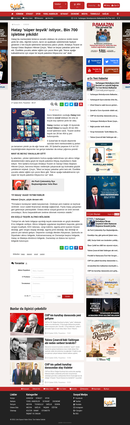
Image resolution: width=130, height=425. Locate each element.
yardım (42, 254)
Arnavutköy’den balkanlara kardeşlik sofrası (104, 266)
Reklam (12, 401)
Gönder (67, 296)
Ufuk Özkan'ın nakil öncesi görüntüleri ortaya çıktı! (104, 105)
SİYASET (29, 14)
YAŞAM (46, 407)
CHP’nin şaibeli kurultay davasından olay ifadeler (104, 261)
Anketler (49, 18)
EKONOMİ (75, 14)
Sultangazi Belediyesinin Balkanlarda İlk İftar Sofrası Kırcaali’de (98, 18)
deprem (29, 254)
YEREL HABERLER (50, 14)
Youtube (77, 404)
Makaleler (39, 18)
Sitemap (13, 410)
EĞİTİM (54, 407)
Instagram (78, 407)
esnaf (36, 254)
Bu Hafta (116, 214)
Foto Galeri (16, 18)
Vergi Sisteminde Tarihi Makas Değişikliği (104, 131)
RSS (75, 413)
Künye (12, 398)
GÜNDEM (19, 14)
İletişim (13, 404)
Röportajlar (96, 389)
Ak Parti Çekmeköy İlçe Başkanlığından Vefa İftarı (104, 230)
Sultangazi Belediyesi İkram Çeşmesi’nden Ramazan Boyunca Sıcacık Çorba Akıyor (104, 121)
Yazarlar (73, 389)
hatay (23, 254)
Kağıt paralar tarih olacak (99, 126)
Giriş (107, 5)
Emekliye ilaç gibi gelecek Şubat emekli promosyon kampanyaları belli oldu (104, 235)
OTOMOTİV (46, 410)
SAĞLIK (105, 14)
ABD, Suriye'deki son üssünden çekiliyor (103, 240)
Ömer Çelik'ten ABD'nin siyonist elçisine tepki (104, 245)
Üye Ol (115, 5)
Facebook (77, 398)
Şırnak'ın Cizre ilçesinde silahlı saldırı (104, 110)
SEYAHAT (64, 14)
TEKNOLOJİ (95, 14)
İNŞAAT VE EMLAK (33, 413)
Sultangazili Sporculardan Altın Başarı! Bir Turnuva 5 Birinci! (104, 99)
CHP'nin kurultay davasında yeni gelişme (104, 115)
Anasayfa (16, 24)
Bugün (109, 214)
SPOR (38, 14)
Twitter (77, 401)
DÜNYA (57, 404)
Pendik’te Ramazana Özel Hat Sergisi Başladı (104, 256)
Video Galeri (27, 18)
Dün (113, 214)
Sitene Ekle (14, 407)
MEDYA (85, 14)
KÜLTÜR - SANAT (32, 410)
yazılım (60, 422)
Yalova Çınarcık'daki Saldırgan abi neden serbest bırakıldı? (104, 137)
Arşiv (106, 389)
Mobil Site (36, 389)
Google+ (77, 410)
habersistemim (67, 422)
